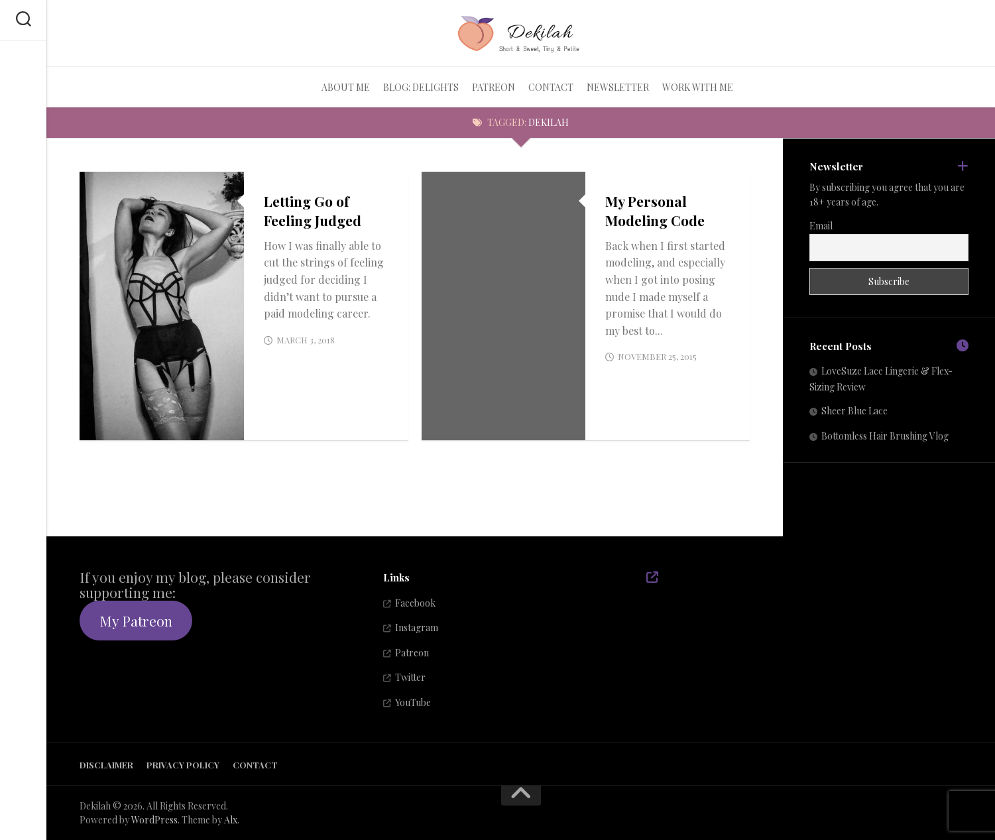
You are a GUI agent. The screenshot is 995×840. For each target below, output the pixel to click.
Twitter (410, 677)
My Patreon (135, 620)
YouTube (413, 702)
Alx (230, 819)
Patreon (493, 87)
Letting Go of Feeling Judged (312, 210)
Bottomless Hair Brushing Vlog (885, 436)
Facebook (415, 603)
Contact (550, 87)
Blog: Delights (421, 87)
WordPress (154, 819)
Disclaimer (106, 764)
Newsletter (618, 87)
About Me (346, 87)
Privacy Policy (182, 764)
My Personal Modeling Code (655, 210)
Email (821, 225)
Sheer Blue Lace (854, 410)
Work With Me (697, 87)
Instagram (416, 627)
